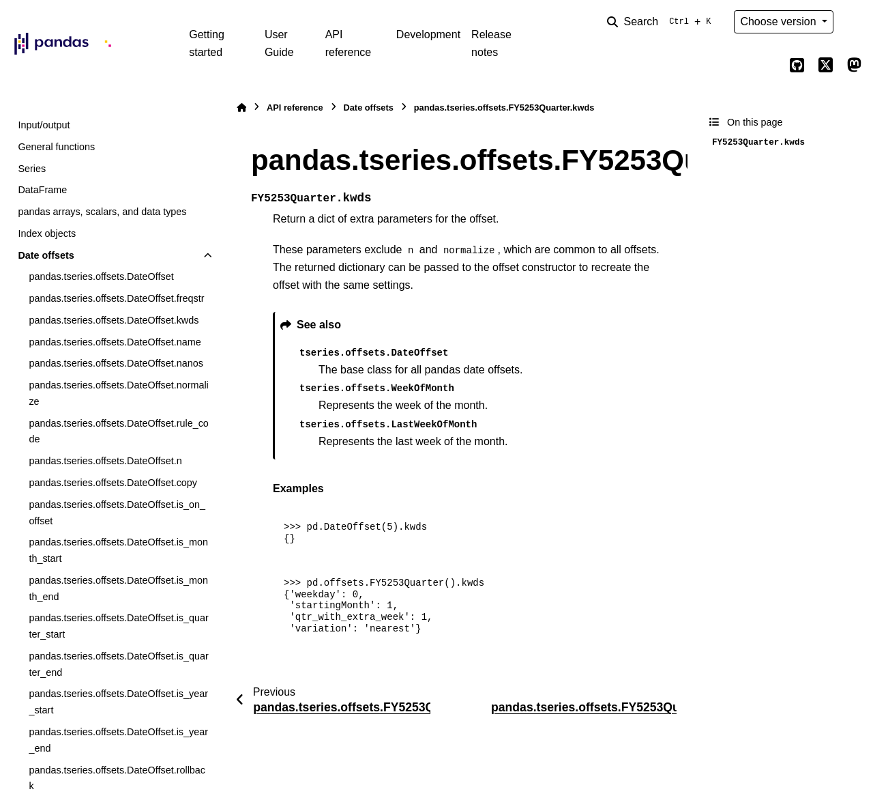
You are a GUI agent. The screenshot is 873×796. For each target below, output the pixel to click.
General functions (56, 146)
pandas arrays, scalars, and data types (102, 211)
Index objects (47, 233)
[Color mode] (854, 21)
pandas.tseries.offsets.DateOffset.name (115, 342)
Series (32, 168)
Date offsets (46, 255)
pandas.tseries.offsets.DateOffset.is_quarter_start (118, 626)
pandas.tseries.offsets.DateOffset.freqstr (116, 298)
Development (428, 34)
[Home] (241, 107)
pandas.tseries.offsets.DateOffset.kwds (113, 320)
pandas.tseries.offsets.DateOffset (101, 276)
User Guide (279, 43)
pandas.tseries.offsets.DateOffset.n (105, 460)
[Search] (662, 21)
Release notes (491, 43)
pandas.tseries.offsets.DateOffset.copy (113, 482)
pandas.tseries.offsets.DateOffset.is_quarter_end (118, 664)
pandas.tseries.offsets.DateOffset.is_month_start (118, 550)
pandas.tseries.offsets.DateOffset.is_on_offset (117, 512)
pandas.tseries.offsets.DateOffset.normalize (118, 393)
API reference (348, 43)
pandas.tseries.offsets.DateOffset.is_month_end (118, 588)
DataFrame (42, 189)
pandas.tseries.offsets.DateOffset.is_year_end (118, 740)
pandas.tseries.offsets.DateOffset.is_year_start (118, 701)
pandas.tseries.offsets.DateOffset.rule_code (118, 431)
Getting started (206, 43)
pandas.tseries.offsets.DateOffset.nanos (116, 363)
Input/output (44, 124)
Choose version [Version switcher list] (779, 21)
